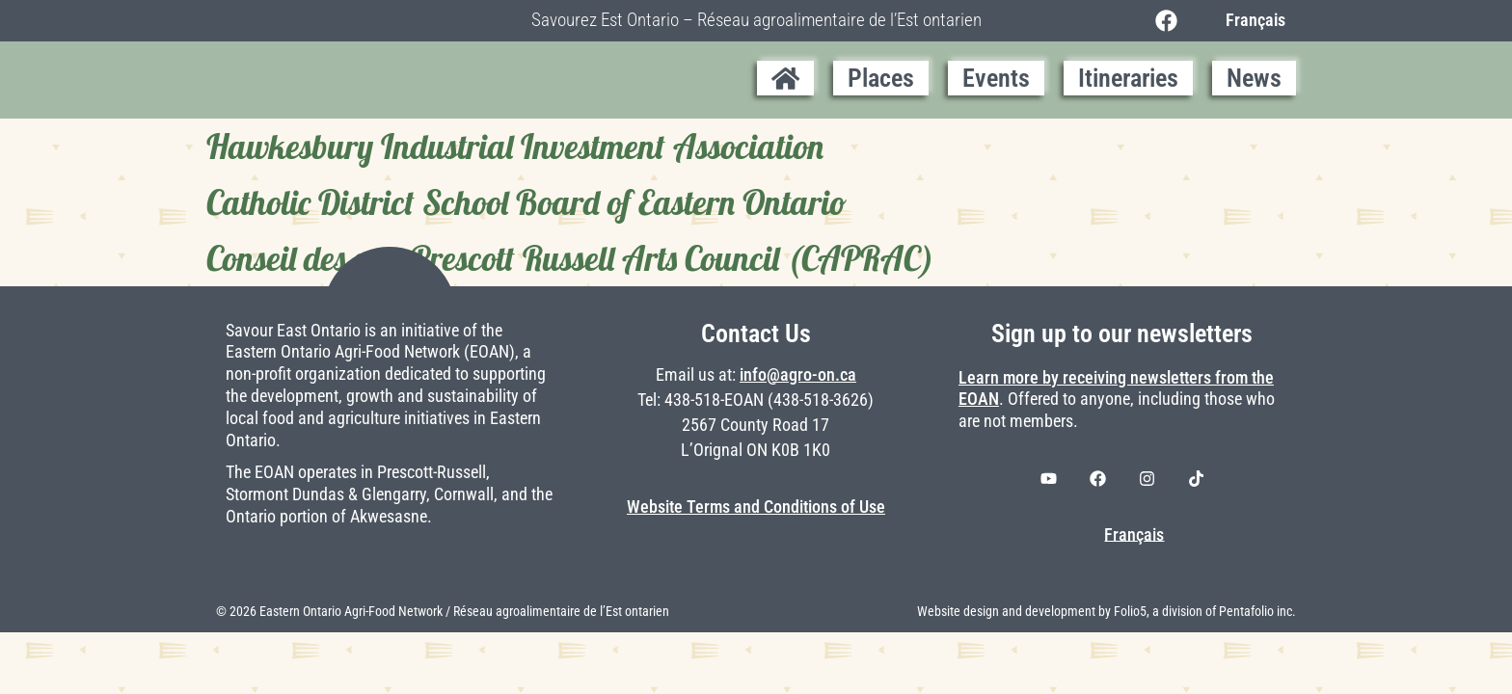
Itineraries (1128, 78)
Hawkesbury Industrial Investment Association (515, 146)
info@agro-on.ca (798, 375)
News (1254, 78)
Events (996, 78)
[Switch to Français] (1251, 20)
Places (881, 78)
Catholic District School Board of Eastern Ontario (526, 202)
